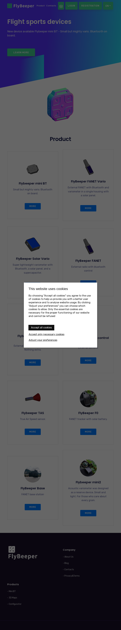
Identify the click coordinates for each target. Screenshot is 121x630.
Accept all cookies (41, 327)
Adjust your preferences (43, 340)
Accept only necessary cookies (46, 334)
